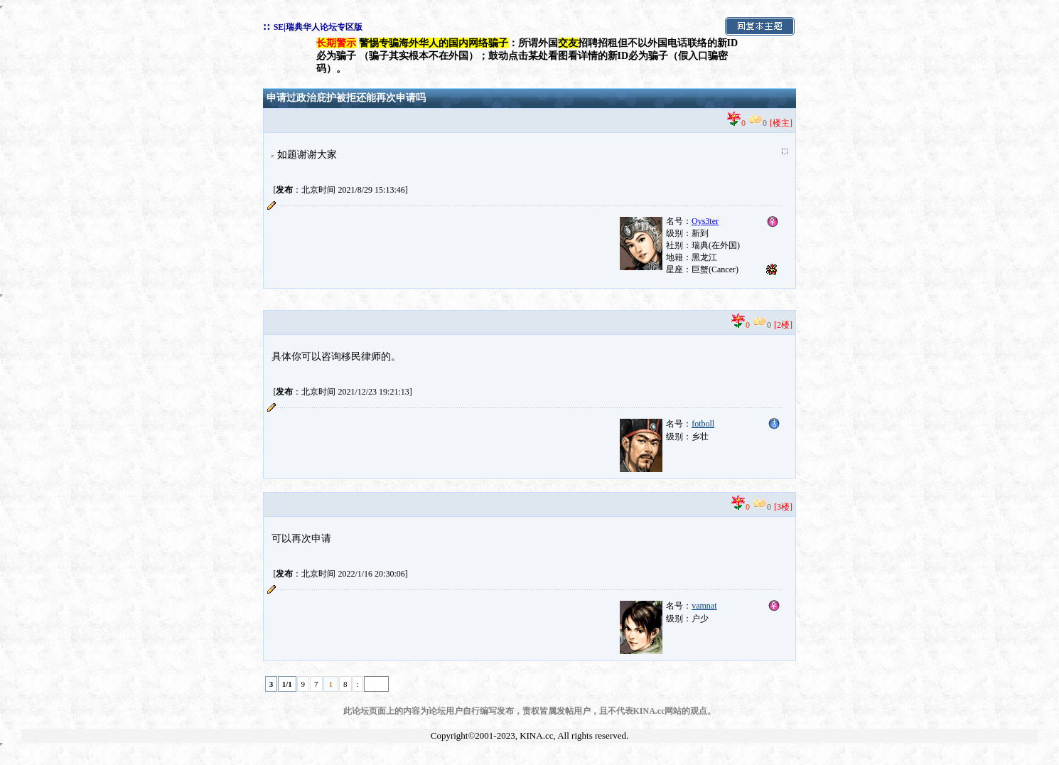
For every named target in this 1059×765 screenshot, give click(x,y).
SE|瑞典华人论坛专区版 (318, 27)
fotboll (703, 424)
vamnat (704, 606)
